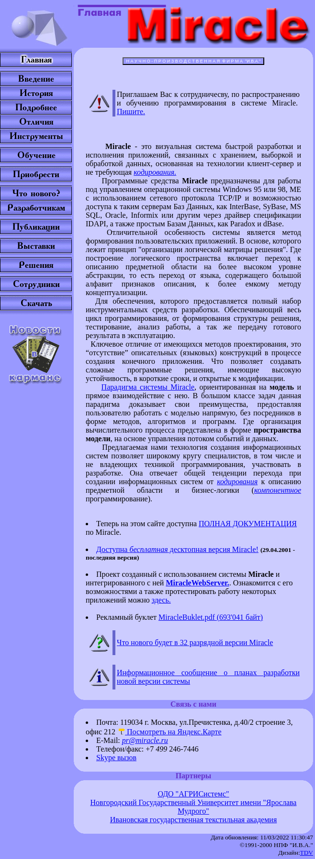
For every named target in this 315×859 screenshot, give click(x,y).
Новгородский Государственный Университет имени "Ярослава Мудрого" (193, 806)
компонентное (277, 490)
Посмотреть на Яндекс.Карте (169, 732)
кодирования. (155, 172)
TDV (306, 852)
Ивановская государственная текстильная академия (193, 820)
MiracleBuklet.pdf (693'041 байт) (210, 617)
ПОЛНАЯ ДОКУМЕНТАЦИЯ (248, 524)
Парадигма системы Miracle (147, 387)
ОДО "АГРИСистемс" (193, 794)
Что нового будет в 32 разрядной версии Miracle (195, 642)
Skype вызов (116, 757)
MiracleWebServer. (197, 583)
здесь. (161, 600)
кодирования (237, 481)
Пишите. (131, 111)
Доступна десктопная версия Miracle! (177, 549)
